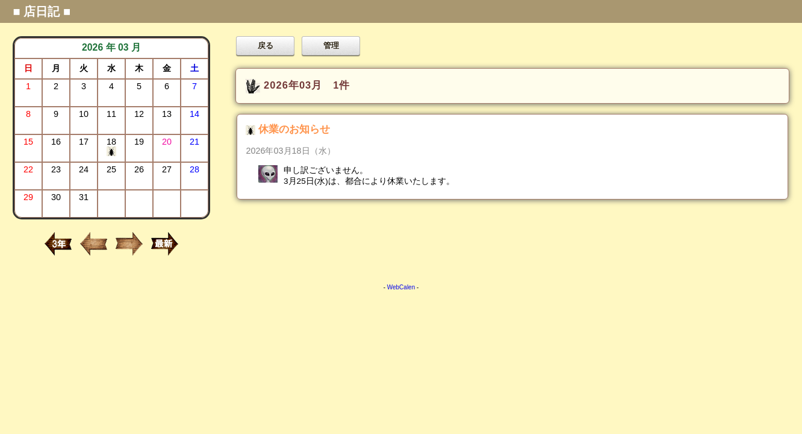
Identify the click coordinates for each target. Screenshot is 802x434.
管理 (331, 45)
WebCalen (401, 287)
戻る (265, 45)
